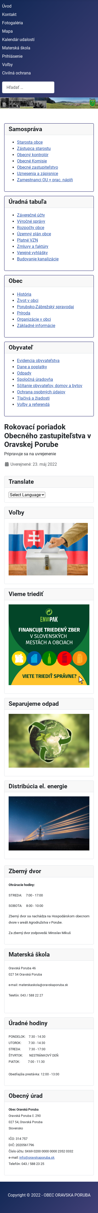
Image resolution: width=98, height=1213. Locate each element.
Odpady (24, 373)
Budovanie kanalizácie (38, 258)
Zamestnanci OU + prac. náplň (45, 179)
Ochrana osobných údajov (41, 391)
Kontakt (9, 14)
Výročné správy (31, 221)
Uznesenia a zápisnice (37, 173)
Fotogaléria (12, 22)
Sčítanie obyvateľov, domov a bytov (49, 385)
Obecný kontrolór (32, 154)
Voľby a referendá (33, 404)
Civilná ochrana (16, 73)
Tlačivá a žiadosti (33, 398)
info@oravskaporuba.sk (37, 1157)
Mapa (7, 31)
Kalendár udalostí (18, 39)
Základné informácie (36, 325)
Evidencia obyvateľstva (38, 360)
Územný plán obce (34, 233)
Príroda (23, 313)
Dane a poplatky (32, 366)
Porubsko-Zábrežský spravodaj (45, 306)
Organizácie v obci (34, 319)
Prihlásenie (12, 56)
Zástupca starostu (34, 148)
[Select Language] (27, 495)
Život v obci (27, 300)
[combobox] (28, 87)
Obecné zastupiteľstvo (37, 167)
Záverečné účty (31, 215)
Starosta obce (30, 142)
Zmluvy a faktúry (32, 246)
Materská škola (16, 47)
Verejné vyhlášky (32, 252)
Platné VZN (27, 240)
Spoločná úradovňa (35, 379)
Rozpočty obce (30, 227)
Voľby (7, 64)
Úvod (6, 6)
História (24, 294)
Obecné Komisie (32, 161)
